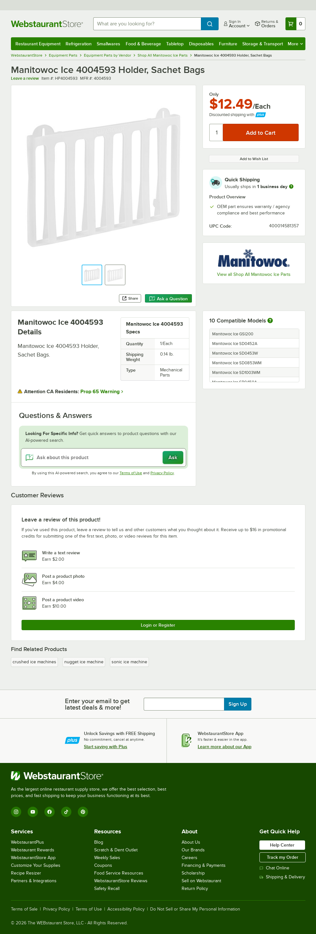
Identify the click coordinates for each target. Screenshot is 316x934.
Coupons (103, 865)
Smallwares (108, 43)
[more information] (291, 186)
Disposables (201, 43)
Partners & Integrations (34, 880)
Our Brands (193, 850)
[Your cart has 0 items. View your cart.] (295, 23)
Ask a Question (168, 299)
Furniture (228, 43)
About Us (191, 842)
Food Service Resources (118, 873)
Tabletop (175, 43)
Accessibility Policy (126, 909)
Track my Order (282, 857)
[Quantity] (216, 132)
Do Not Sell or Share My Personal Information (195, 909)
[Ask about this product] (103, 458)
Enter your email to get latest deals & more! (97, 704)
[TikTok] (66, 812)
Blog (98, 842)
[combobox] (147, 23)
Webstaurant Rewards (32, 850)
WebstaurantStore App (33, 857)
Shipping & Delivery (282, 877)
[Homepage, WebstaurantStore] (47, 24)
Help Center (282, 845)
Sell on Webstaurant (201, 880)
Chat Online (274, 868)
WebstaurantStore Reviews (121, 880)
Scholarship (193, 873)
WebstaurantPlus (27, 842)
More (295, 43)
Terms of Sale (24, 909)
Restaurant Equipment (37, 43)
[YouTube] (33, 812)
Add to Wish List (254, 159)
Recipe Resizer (26, 873)
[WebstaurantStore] (91, 776)
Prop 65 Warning (100, 391)
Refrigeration (79, 43)
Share (130, 298)
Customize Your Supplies (35, 865)
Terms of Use (131, 473)
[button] (92, 275)
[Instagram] (16, 812)
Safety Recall (107, 888)
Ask (172, 457)
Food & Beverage (143, 43)
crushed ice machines (34, 661)
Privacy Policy (162, 473)
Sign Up (238, 704)
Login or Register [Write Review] (158, 625)
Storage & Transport (262, 43)
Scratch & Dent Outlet (116, 850)
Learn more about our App (224, 746)
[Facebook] (49, 812)
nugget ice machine (84, 661)
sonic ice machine (129, 661)
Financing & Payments (204, 865)
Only (214, 94)
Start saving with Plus (105, 746)
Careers (189, 857)
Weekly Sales (107, 857)
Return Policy (195, 888)
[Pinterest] (83, 812)
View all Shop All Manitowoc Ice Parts (254, 274)
